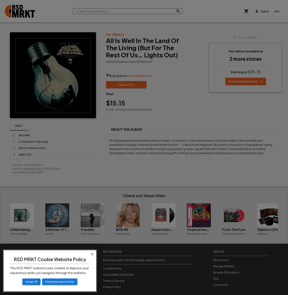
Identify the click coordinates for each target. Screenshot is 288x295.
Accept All (31, 281)
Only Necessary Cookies (59, 281)
